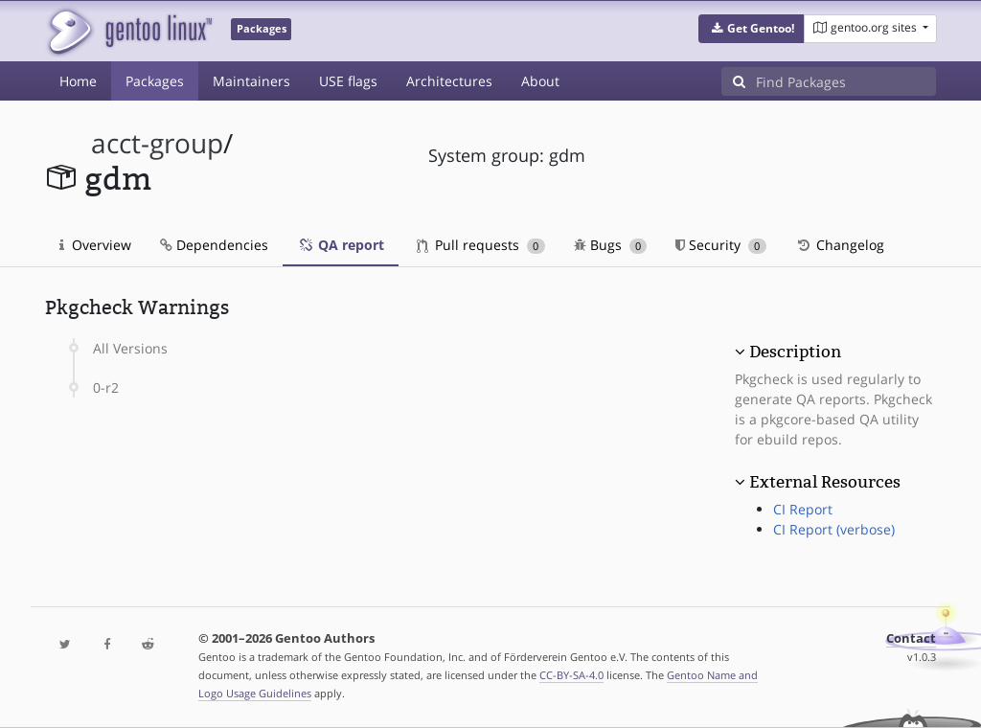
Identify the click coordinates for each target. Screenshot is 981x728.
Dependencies (214, 245)
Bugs (611, 245)
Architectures (449, 81)
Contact (911, 638)
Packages (154, 81)
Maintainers (251, 81)
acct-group (157, 143)
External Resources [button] (825, 481)
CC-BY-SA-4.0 (571, 675)
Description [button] (795, 351)
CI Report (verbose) (834, 529)
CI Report (803, 509)
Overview (95, 245)
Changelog (839, 245)
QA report (340, 245)
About (540, 81)
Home (78, 81)
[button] (751, 28)
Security (720, 245)
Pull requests (481, 245)
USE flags (348, 81)
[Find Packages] (846, 81)
